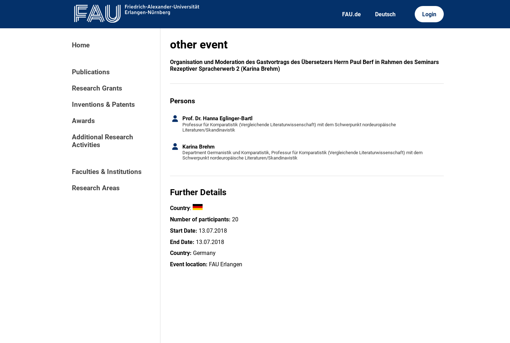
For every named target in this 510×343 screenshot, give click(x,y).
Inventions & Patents (103, 105)
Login (429, 14)
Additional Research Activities (102, 141)
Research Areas (96, 188)
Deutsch (385, 14)
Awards (83, 121)
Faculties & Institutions (107, 172)
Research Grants (97, 88)
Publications (91, 72)
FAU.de (351, 14)
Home (81, 45)
